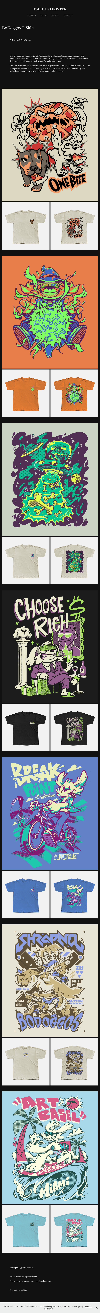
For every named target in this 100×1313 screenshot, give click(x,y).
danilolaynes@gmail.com (26, 1277)
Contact (68, 15)
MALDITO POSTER (50, 9)
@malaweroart (45, 1281)
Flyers (43, 15)
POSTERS (31, 15)
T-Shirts (55, 15)
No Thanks (48, 1309)
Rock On (88, 1306)
